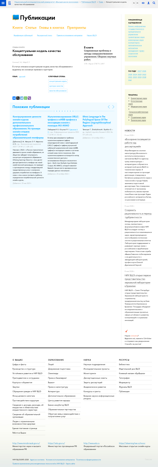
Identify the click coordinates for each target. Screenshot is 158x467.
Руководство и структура (23, 369)
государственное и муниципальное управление (136, 32)
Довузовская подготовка (59, 369)
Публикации (37, 17)
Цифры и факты (19, 364)
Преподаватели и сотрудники (25, 378)
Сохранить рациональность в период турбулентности (138, 213)
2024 (135, 74)
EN (137, 3)
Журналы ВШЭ (125, 387)
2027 (140, 71)
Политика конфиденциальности (88, 459)
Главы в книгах (51, 27)
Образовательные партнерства (62, 409)
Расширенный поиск (44, 35)
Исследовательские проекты (96, 369)
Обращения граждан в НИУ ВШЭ (26, 391)
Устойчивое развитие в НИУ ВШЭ (27, 373)
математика (133, 48)
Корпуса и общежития (22, 382)
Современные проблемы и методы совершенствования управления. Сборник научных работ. (100, 55)
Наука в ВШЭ (92, 35)
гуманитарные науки (136, 37)
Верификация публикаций (23, 35)
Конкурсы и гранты (92, 391)
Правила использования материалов (69, 35)
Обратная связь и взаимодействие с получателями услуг (64, 415)
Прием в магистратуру (58, 387)
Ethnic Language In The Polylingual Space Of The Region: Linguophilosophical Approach (97, 121)
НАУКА (87, 360)
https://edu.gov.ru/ (56, 443)
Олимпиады (53, 373)
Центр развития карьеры (59, 400)
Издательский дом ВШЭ (129, 369)
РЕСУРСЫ (124, 360)
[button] (54, 111)
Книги (17, 27)
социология (133, 53)
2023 (140, 74)
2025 (130, 74)
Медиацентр (124, 382)
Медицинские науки (139, 106)
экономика (132, 56)
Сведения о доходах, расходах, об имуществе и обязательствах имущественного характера (27, 407)
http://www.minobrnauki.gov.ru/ (26, 443)
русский (22, 76)
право (141, 51)
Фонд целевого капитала (23, 396)
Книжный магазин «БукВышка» (132, 373)
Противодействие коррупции (25, 400)
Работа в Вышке (19, 432)
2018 (144, 77)
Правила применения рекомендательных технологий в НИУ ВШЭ (38, 463)
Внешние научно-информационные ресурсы (99, 397)
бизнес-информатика (137, 26)
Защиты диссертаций (93, 382)
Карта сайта (70, 463)
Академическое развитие (95, 387)
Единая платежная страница (24, 428)
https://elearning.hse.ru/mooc (132, 443)
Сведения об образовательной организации (26, 415)
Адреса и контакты (37, 459)
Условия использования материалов (60, 459)
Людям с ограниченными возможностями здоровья (23, 422)
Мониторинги (90, 373)
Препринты (76, 27)
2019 (140, 77)
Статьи (31, 27)
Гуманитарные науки (139, 98)
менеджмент (133, 51)
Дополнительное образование (61, 396)
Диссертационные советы (95, 378)
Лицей (51, 364)
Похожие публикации (31, 106)
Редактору (148, 459)
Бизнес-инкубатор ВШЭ (58, 405)
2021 (130, 77)
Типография (124, 378)
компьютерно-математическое (135, 44)
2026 (144, 71)
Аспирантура (53, 391)
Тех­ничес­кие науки (138, 120)
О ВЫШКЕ (17, 360)
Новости (130, 130)
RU (134, 3)
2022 (144, 74)
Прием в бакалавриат (57, 378)
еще (130, 80)
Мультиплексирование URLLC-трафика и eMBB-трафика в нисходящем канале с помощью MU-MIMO (63, 121)
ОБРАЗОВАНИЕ (56, 360)
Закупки (15, 387)
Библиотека (124, 364)
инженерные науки (136, 40)
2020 (135, 77)
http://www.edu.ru (91, 443)
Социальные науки (138, 117)
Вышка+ (51, 382)
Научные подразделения (94, 364)
